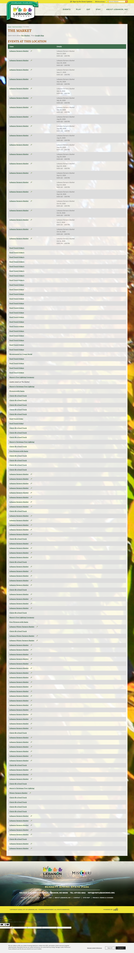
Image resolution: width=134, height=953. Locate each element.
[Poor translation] (7, 924)
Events (66, 9)
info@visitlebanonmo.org (101, 893)
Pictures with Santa (16, 391)
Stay (98, 9)
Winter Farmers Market (18, 793)
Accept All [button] (120, 948)
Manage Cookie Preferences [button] (94, 948)
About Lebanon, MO (117, 9)
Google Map (39, 36)
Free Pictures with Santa (18, 451)
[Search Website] (117, 1)
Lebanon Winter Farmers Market (21, 627)
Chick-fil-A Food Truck (18, 396)
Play (78, 9)
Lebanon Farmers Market (18, 51)
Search (126, 1)
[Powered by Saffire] (116, 909)
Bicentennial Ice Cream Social (20, 354)
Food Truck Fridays (16, 285)
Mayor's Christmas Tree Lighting (21, 387)
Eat (88, 9)
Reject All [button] (110, 948)
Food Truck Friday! (16, 423)
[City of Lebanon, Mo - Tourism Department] (23, 11)
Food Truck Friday (16, 419)
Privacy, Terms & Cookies (103, 898)
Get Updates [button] (71, 2)
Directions (101, 1)
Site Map (86, 898)
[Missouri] (82, 873)
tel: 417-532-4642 (78, 893)
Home (23, 898)
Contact (76, 898)
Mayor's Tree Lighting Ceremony (21, 377)
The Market (25, 36)
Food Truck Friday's (17, 26)
